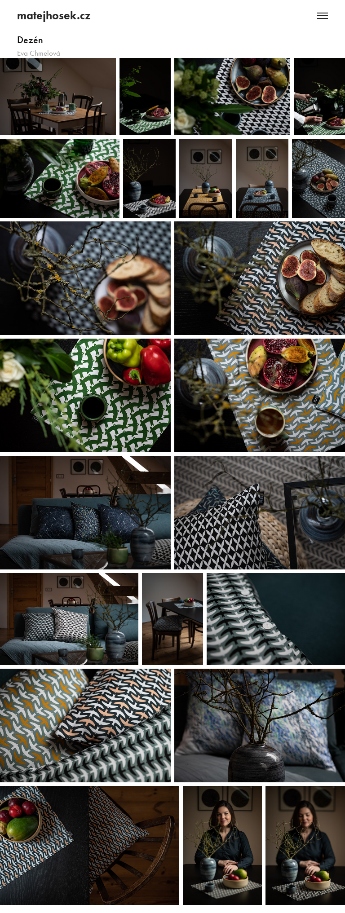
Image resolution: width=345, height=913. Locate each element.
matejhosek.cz (53, 15)
